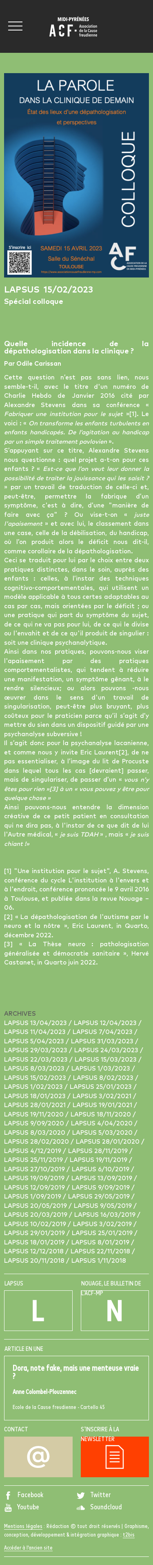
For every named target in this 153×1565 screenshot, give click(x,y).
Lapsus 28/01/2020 (108, 1142)
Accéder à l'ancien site (28, 1548)
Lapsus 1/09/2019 (33, 1197)
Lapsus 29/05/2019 (99, 1197)
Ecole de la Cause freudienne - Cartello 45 (76, 1387)
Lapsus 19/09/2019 (35, 1178)
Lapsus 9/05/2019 (103, 1206)
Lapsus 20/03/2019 (36, 1215)
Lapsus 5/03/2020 (103, 1133)
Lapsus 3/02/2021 (103, 1096)
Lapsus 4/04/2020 (102, 1124)
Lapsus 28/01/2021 (35, 1105)
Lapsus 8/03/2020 (35, 1133)
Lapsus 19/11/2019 (99, 1160)
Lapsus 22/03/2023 (36, 1060)
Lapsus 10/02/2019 (36, 1224)
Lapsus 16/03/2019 (105, 1215)
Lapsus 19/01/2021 (103, 1105)
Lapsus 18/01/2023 (35, 1096)
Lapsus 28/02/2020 (37, 1142)
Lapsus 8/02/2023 (104, 1078)
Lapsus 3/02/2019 (103, 1224)
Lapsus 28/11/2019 (98, 1151)
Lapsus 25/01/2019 (103, 1233)
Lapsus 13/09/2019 (102, 1178)
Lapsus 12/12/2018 (34, 1252)
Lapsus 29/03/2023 (36, 1050)
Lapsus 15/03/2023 (106, 1060)
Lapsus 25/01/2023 (101, 1087)
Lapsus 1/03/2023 (101, 1069)
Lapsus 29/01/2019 (35, 1233)
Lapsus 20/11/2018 (35, 1261)
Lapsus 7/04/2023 (103, 1032)
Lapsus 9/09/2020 (35, 1124)
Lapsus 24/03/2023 (107, 1050)
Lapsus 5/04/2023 (35, 1041)
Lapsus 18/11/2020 (102, 1115)
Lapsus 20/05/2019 (36, 1206)
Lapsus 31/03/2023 (103, 1041)
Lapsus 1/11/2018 (98, 1261)
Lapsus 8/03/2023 (35, 1069)
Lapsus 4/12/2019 (33, 1151)
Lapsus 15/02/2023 (36, 1078)
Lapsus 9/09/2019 (101, 1188)
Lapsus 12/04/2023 (106, 1023)
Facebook (23, 1495)
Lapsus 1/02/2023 (34, 1087)
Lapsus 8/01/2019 (101, 1243)
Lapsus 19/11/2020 (34, 1115)
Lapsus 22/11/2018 (101, 1252)
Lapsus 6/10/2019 (101, 1169)
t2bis (129, 1535)
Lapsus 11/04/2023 (35, 1032)
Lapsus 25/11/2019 (34, 1160)
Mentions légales (23, 1526)
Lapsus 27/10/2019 (35, 1169)
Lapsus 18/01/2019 (35, 1243)
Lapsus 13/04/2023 (36, 1023)
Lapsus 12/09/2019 (35, 1188)
